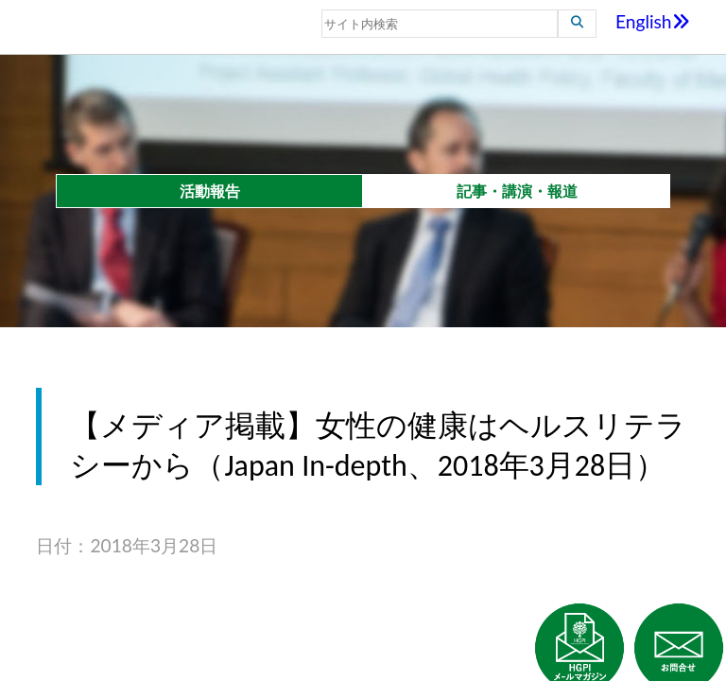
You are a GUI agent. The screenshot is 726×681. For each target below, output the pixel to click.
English (652, 21)
